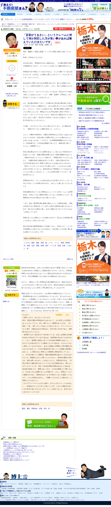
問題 (37, 245)
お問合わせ (55, 484)
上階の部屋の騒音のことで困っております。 (16, 456)
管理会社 (34, 408)
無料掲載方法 (37, 484)
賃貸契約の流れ (81, 133)
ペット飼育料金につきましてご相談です (15, 448)
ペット (57, 243)
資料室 (98, 488)
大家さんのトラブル (100, 198)
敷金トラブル (22, 493)
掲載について (28, 484)
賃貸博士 (15, 497)
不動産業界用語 (81, 227)
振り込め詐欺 (81, 179)
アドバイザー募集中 (58, 19)
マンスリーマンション (83, 153)
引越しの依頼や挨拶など (101, 160)
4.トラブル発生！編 (46, 488)
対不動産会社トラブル (91, 493)
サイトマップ (46, 484)
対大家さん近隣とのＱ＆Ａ (91, 315)
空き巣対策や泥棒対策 (100, 175)
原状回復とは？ (81, 191)
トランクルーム (98, 153)
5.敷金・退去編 (58, 488)
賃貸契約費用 (98, 133)
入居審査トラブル (49, 493)
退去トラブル (13, 493)
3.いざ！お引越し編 (34, 488)
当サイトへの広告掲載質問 (98, 352)
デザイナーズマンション (101, 149)
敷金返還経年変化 (82, 189)
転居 (59, 245)
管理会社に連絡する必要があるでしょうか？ (16, 460)
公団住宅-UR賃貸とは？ (101, 221)
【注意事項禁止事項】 (83, 352)
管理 (28, 245)
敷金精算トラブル (99, 189)
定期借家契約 (98, 212)
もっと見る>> (106, 123)
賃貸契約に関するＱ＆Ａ (90, 326)
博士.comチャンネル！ (37, 500)
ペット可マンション (83, 151)
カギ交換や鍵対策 (99, 173)
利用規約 (20, 484)
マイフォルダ (38, 19)
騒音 (33, 243)
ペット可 (53, 245)
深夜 (62, 243)
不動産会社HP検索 (82, 149)
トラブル (27, 243)
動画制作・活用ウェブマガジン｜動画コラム (66, 497)
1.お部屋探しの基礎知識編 (7, 488)
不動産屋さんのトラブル (84, 200)
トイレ (50, 243)
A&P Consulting (11, 287)
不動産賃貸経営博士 (5, 497)
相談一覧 (32, 24)
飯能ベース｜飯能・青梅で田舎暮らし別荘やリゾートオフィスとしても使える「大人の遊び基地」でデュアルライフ (92, 285)
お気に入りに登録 (8, 259)
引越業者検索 (98, 164)
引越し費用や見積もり (83, 164)
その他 (100, 493)
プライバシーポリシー (11, 484)
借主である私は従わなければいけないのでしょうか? (18, 452)
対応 (46, 245)
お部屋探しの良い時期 (100, 131)
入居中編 (85, 345)
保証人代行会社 (98, 210)
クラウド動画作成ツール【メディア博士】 (41, 497)
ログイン (69, 19)
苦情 (42, 243)
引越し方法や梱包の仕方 (84, 160)
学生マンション (98, 151)
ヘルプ (47, 19)
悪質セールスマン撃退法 (101, 177)
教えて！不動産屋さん (65, 484)
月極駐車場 (80, 221)
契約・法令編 (91, 488)
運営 (1, 484)
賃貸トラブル (81, 171)
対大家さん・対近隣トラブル (35, 493)
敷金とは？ (97, 187)
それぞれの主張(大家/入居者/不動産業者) (75, 488)
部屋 (42, 245)
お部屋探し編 (86, 342)
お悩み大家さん (24, 497)
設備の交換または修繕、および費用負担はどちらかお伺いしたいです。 (24, 446)
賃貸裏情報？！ (81, 135)
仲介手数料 (80, 208)
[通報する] (70, 259)
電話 (37, 243)
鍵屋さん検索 (81, 225)
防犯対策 (79, 173)
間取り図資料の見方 (83, 137)
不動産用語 (97, 225)
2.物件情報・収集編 (22, 488)
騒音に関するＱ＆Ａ (89, 305)
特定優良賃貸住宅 (82, 223)
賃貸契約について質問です (11, 442)
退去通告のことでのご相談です (12, 454)
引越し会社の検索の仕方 (84, 162)
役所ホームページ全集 (100, 223)
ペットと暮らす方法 (83, 139)
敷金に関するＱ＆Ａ (89, 312)
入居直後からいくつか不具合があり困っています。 (18, 450)
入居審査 (79, 210)
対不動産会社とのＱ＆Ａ (90, 319)
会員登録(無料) (27, 19)
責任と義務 (97, 171)
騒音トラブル (4, 493)
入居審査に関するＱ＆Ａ (90, 329)
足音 (63, 245)
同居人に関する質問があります (12, 444)
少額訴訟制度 (81, 212)
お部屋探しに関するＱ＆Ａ (91, 322)
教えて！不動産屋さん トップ (11, 24)
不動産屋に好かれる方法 (101, 137)
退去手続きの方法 (82, 187)
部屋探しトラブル (61, 493)
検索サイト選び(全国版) (84, 147)
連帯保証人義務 (98, 208)
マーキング (80, 177)
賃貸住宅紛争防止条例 (83, 214)
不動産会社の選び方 (83, 131)
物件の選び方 (98, 135)
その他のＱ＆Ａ (87, 333)
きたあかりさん (11, 75)
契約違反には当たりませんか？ (12, 458)
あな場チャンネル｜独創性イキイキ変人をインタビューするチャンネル (64, 500)
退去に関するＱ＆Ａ (89, 309)
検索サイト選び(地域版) (101, 147)
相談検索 (25, 24)
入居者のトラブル (82, 198)
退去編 (84, 348)
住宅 (33, 245)
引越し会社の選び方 (100, 162)
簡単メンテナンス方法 (83, 175)
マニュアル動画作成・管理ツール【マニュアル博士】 (15, 500)
